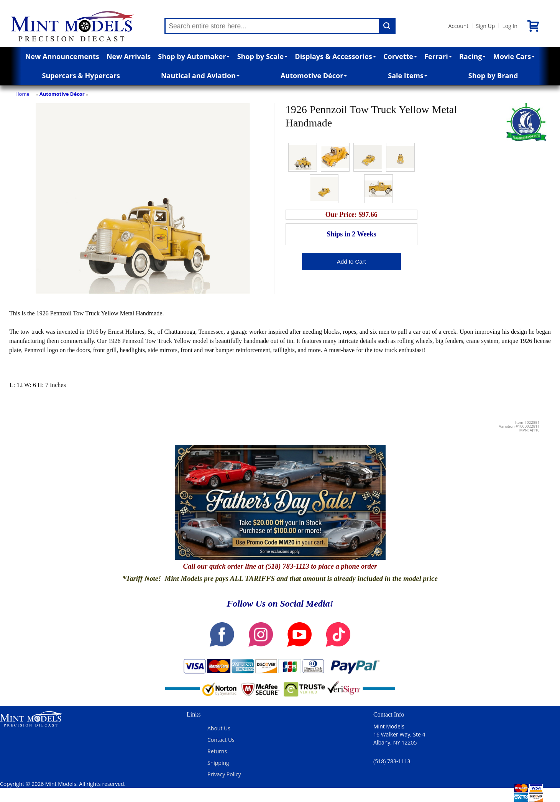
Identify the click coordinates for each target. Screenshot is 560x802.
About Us (218, 728)
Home (22, 93)
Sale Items (407, 75)
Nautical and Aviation (200, 75)
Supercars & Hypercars (81, 75)
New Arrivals (129, 56)
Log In (509, 26)
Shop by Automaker (194, 56)
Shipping (218, 762)
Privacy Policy (224, 774)
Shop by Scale (262, 56)
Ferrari (438, 56)
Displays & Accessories (335, 56)
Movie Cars (514, 56)
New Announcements (62, 56)
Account (458, 26)
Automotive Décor (314, 75)
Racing (472, 56)
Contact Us (221, 739)
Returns (217, 751)
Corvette (400, 56)
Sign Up (485, 26)
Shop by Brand (493, 75)
